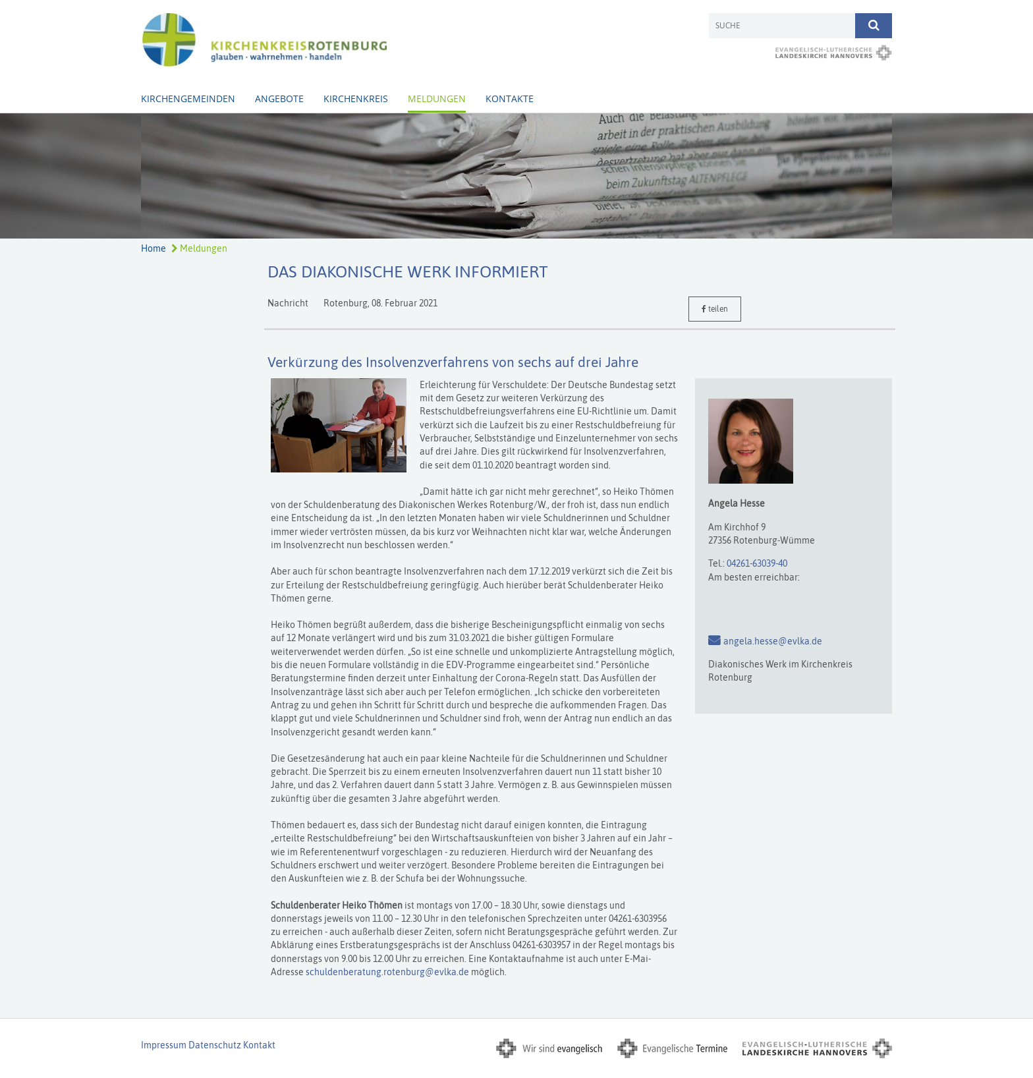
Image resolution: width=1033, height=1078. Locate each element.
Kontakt (259, 1045)
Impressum (163, 1045)
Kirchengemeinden (188, 98)
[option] (516, 176)
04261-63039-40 (757, 563)
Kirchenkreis (355, 98)
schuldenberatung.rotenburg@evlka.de (387, 972)
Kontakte (510, 98)
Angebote (279, 98)
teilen (715, 309)
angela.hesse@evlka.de (772, 641)
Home (153, 248)
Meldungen (437, 98)
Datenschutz (214, 1045)
